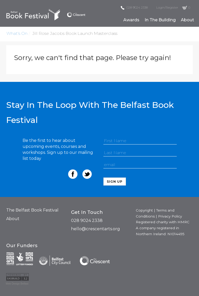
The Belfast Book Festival (32, 210)
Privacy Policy (170, 216)
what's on (16, 33)
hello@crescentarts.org (95, 228)
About (12, 218)
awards (131, 19)
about (187, 19)
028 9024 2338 (134, 7)
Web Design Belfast (17, 283)
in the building (160, 19)
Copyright (144, 210)
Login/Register (167, 7)
